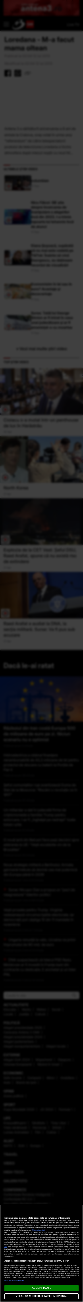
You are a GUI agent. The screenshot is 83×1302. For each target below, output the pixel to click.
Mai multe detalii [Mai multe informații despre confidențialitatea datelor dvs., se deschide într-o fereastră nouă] (38, 1230)
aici (5, 1247)
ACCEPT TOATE (41, 1287)
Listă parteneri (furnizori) (14, 1280)
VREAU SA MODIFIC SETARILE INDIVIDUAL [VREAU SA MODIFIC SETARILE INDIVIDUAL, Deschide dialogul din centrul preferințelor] (41, 1296)
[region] (41, 1253)
